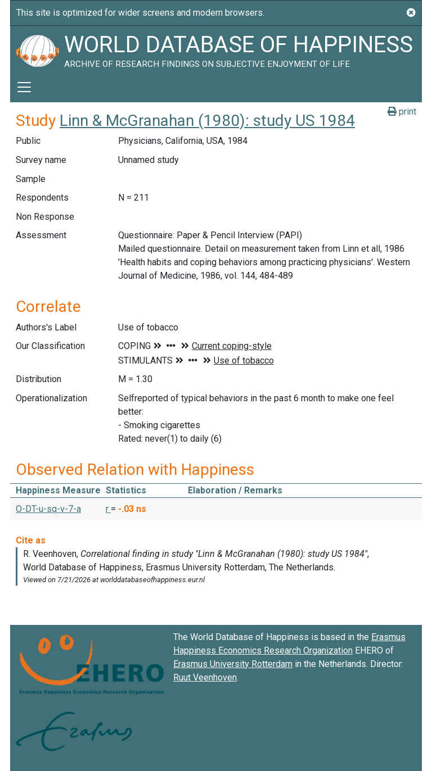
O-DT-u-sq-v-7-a (48, 509)
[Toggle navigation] (24, 87)
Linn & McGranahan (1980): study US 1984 (207, 120)
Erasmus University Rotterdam (232, 664)
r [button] (108, 509)
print (402, 111)
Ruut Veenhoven (205, 677)
